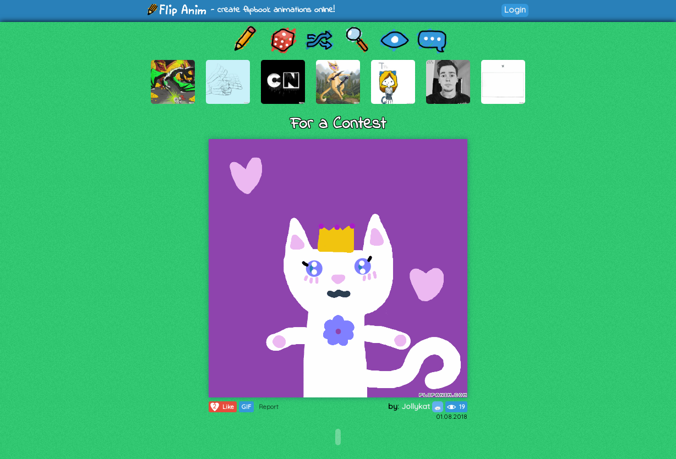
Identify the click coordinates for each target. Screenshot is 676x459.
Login (515, 9)
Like (221, 406)
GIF (246, 407)
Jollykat (422, 406)
